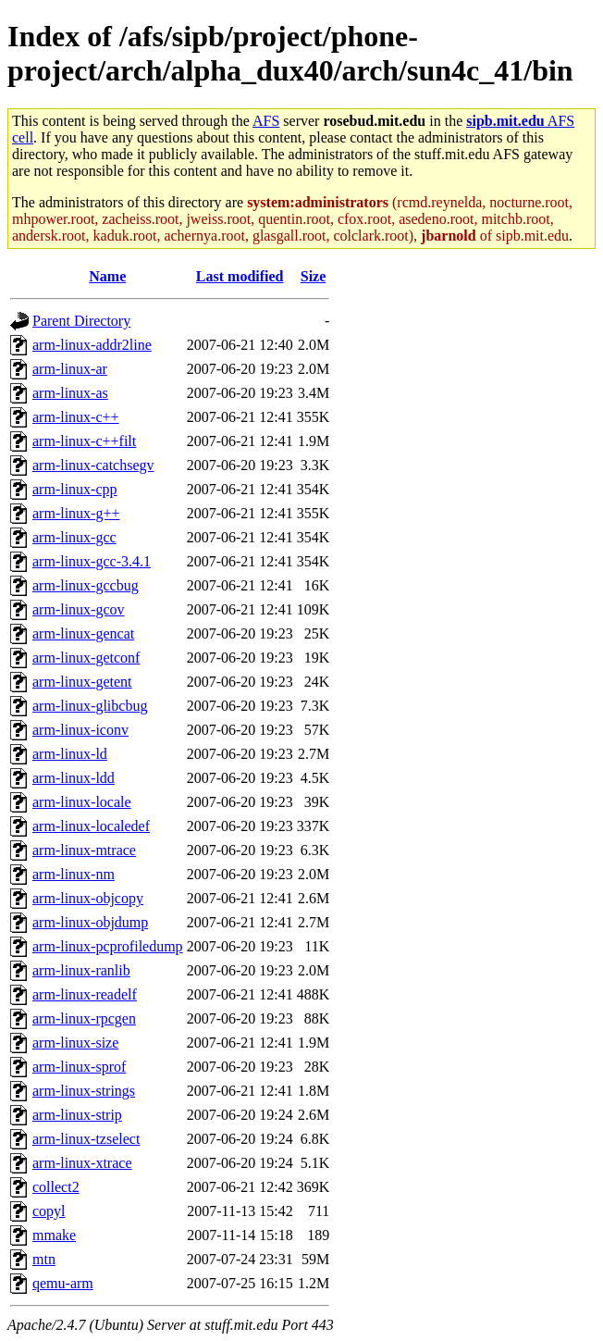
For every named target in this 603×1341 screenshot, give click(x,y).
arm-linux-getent (82, 681)
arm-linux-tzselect (86, 1139)
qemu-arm (62, 1283)
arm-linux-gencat (83, 633)
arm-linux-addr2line (92, 345)
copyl (49, 1211)
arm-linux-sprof (79, 1066)
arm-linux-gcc (74, 537)
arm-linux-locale (81, 802)
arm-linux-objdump (90, 922)
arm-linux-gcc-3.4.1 (91, 561)
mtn (43, 1259)
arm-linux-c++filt (84, 441)
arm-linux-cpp (74, 489)
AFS (265, 121)
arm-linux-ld (69, 754)
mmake (54, 1235)
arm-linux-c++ (75, 417)
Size (313, 276)
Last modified (240, 276)
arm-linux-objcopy (87, 898)
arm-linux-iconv (80, 730)
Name (107, 276)
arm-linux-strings (83, 1091)
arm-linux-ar (69, 369)
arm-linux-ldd (73, 778)
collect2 (56, 1187)
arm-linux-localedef (91, 826)
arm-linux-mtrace (84, 850)
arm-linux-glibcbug (89, 706)
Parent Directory (81, 321)
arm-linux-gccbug (85, 585)
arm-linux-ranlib (81, 970)
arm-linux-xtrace (82, 1163)
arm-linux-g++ (75, 513)
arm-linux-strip (77, 1115)
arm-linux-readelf (84, 994)
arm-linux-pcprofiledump (107, 946)
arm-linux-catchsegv (93, 465)
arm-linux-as (70, 393)
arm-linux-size (75, 1042)
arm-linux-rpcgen (84, 1018)
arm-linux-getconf (86, 657)
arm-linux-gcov (78, 609)
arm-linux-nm (73, 874)
